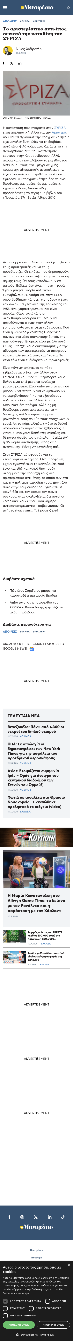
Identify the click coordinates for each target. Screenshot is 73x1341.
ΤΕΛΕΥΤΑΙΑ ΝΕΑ (24, 715)
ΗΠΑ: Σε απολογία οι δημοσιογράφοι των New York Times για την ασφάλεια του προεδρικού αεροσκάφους (34, 751)
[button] (36, 1335)
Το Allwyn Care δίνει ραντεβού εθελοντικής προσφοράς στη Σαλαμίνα (46, 956)
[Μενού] (5, 7)
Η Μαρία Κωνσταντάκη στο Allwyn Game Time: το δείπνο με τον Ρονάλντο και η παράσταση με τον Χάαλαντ (36, 903)
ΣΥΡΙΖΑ (60, 128)
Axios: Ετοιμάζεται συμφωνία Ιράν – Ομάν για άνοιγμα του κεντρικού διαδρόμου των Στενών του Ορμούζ (33, 777)
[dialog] (36, 1301)
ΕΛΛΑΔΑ (25, 811)
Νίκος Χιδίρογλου (29, 49)
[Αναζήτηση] (68, 7)
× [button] (68, 1265)
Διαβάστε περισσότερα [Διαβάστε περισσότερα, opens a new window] (16, 1293)
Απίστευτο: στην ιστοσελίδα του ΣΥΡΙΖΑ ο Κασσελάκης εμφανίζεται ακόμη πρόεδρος (36, 607)
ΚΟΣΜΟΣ (25, 736)
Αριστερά (59, 132)
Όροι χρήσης (36, 1250)
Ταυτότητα (36, 1257)
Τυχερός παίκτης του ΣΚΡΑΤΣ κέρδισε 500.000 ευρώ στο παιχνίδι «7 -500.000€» (45, 935)
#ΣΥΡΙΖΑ (25, 21)
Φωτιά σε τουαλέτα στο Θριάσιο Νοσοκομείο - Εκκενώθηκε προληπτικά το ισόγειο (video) (36, 802)
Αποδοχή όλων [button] (19, 1324)
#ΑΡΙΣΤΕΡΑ (39, 21)
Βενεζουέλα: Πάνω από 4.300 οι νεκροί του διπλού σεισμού (36, 729)
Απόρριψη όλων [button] (53, 1324)
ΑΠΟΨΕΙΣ (10, 21)
